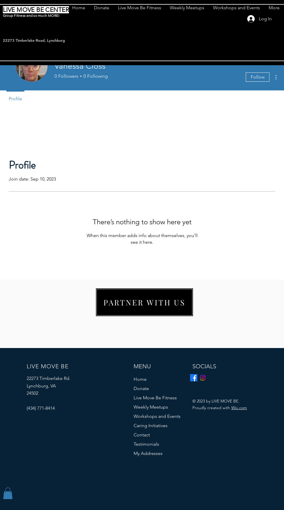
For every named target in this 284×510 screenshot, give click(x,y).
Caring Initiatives (151, 425)
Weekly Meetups (151, 407)
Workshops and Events (157, 416)
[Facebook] (193, 377)
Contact (142, 435)
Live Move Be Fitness (155, 397)
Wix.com (239, 407)
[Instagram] (202, 377)
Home (140, 379)
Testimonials (146, 444)
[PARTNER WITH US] (144, 302)
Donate (141, 388)
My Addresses (148, 453)
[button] (8, 493)
